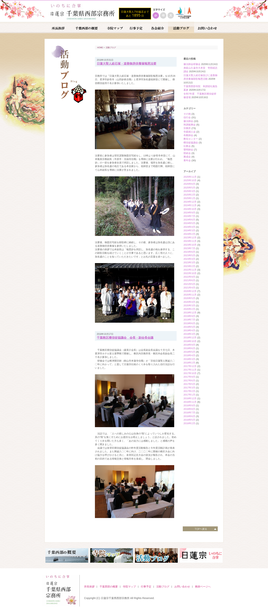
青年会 (187, 160)
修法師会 (188, 121)
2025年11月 (190, 176)
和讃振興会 (190, 124)
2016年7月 (189, 412)
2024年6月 (189, 219)
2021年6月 (189, 280)
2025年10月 (190, 180)
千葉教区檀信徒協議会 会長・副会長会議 (125, 337)
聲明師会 (188, 149)
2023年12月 (190, 237)
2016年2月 (189, 423)
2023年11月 (190, 241)
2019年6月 (189, 323)
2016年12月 (190, 398)
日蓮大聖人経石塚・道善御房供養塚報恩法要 (126, 63)
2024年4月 (189, 226)
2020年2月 (189, 309)
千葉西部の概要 (109, 586)
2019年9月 (189, 316)
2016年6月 (189, 416)
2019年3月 (189, 334)
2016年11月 (190, 402)
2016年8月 (189, 409)
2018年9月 (189, 344)
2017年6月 (189, 380)
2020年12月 (190, 291)
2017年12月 (190, 366)
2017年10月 (190, 373)
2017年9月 (189, 376)
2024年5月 (189, 223)
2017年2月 (189, 391)
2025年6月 (189, 183)
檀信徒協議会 (191, 142)
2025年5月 (189, 187)
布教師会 (188, 135)
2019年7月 (189, 319)
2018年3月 (189, 359)
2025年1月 (189, 198)
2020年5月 (189, 298)
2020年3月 (189, 305)
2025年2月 (189, 194)
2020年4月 (189, 302)
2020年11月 (190, 294)
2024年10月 (190, 209)
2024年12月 (190, 201)
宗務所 (187, 128)
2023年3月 (189, 262)
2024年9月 (189, 212)
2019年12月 (190, 312)
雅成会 (187, 156)
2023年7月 (189, 248)
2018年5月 (189, 351)
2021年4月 (189, 287)
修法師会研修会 (192, 64)
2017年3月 (189, 387)
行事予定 (146, 586)
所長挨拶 (89, 586)
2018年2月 (189, 362)
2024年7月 (189, 216)
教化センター (191, 138)
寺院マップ (129, 586)
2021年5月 (189, 284)
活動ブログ (111, 47)
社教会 (187, 146)
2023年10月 (190, 244)
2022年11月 (190, 269)
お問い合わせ (182, 586)
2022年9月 (189, 276)
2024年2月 (189, 234)
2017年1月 (189, 394)
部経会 (187, 153)
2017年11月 (190, 369)
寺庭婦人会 (190, 131)
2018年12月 (190, 337)
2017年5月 (189, 384)
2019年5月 (189, 326)
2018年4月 (189, 355)
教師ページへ (203, 586)
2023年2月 (189, 266)
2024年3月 (189, 230)
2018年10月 (190, 341)
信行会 (187, 117)
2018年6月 (189, 348)
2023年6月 (189, 251)
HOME (100, 47)
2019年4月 (189, 330)
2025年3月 (189, 191)
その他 (187, 113)
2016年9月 (189, 405)
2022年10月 (190, 273)
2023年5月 (189, 255)
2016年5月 (189, 419)
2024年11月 (190, 205)
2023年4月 (189, 259)
